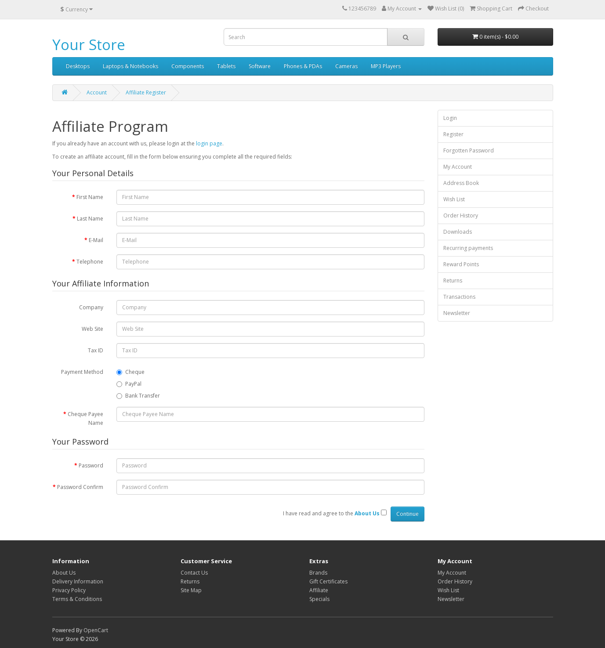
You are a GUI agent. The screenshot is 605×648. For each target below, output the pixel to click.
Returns (452, 280)
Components (187, 66)
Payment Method (82, 372)
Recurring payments (468, 248)
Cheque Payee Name (85, 418)
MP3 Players (386, 66)
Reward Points (461, 264)
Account (97, 92)
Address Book (461, 183)
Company (91, 307)
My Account (457, 166)
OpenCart (95, 630)
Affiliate (318, 590)
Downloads (457, 231)
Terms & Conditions (77, 599)
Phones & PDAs (303, 66)
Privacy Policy (69, 590)
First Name (89, 197)
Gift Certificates (328, 581)
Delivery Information (77, 581)
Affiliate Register (146, 92)
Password (91, 465)
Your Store (88, 44)
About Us (64, 572)
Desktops (78, 66)
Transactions (459, 296)
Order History (460, 215)
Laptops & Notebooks (130, 66)
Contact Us (194, 572)
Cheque (130, 372)
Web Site (92, 329)
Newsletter (456, 313)
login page (209, 143)
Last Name (90, 218)
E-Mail (96, 240)
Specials (319, 599)
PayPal (128, 383)
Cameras (346, 66)
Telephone (89, 261)
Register (453, 134)
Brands (318, 572)
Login (450, 118)
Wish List (454, 199)
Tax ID (95, 350)
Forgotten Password (468, 150)
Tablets (226, 66)
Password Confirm (80, 487)
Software (260, 66)
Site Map (191, 590)
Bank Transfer (138, 395)
